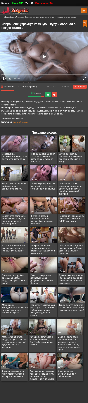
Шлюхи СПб (17, 3)
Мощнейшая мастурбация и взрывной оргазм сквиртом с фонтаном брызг (15, 309)
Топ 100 (29, 3)
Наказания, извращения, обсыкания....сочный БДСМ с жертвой (71, 218)
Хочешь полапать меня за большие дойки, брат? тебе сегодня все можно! (41, 341)
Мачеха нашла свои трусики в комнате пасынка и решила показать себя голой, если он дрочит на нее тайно (69, 343)
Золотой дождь (20, 122)
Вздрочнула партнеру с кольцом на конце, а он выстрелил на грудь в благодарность (13, 220)
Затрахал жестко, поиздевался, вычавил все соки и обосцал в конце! (70, 158)
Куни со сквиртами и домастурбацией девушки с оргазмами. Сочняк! (41, 279)
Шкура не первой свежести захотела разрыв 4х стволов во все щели (41, 220)
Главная (5, 3)
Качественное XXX (44, 3)
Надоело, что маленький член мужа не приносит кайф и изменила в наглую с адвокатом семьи (42, 310)
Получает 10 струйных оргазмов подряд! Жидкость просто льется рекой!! (14, 279)
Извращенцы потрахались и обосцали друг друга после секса (14, 156)
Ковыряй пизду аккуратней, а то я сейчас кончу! (67, 374)
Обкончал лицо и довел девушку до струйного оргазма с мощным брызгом (71, 249)
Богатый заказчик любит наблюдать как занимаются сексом (15, 186)
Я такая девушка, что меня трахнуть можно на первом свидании (13, 374)
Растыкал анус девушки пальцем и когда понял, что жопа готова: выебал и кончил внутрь (42, 375)
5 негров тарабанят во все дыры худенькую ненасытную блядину (13, 248)
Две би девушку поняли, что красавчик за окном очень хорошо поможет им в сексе (71, 279)
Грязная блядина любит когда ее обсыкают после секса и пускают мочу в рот (42, 158)
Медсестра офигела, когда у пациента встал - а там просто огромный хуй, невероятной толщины (14, 342)
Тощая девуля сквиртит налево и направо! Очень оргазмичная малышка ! (71, 307)
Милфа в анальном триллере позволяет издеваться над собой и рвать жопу (42, 249)
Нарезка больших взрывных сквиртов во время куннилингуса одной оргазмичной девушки (70, 188)
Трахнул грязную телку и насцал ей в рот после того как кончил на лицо (43, 186)
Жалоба (80, 86)
